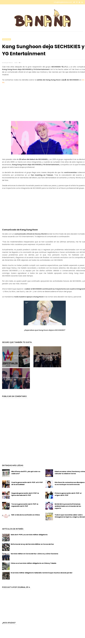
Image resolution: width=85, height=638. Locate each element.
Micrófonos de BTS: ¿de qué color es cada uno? (25, 451)
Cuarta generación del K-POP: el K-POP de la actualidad (27, 462)
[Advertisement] (44, 103)
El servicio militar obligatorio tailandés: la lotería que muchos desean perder (41, 551)
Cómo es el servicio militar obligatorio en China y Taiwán (33, 541)
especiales (6, 39)
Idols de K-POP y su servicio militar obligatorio (29, 513)
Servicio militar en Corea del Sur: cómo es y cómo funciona (34, 532)
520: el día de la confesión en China (25, 493)
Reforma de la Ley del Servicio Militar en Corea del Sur (32, 522)
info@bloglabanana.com (63, 2)
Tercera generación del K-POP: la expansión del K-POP (24, 483)
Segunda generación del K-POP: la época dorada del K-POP (25, 472)
